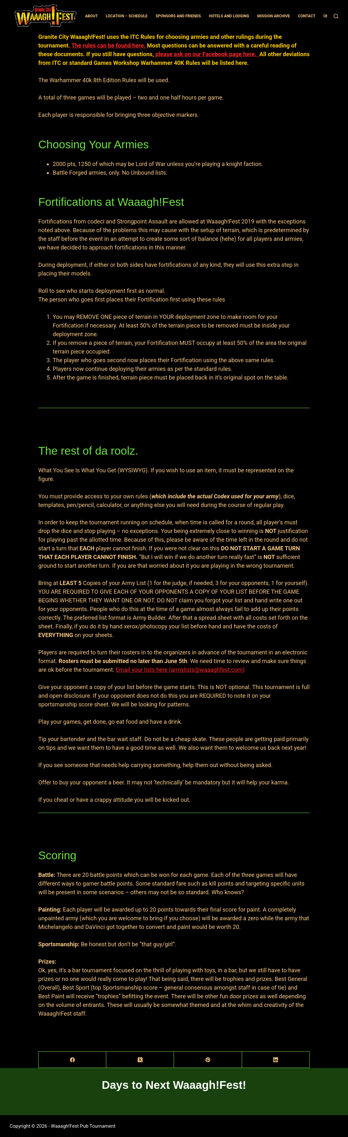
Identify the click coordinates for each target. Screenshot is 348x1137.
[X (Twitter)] (140, 1060)
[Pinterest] (208, 1060)
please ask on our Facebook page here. (206, 54)
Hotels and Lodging (229, 16)
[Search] (336, 16)
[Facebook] (72, 1060)
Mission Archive (273, 16)
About (91, 16)
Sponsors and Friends (178, 16)
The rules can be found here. (109, 45)
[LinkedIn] (276, 1060)
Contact (306, 16)
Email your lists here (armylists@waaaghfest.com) (180, 669)
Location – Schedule (126, 16)
